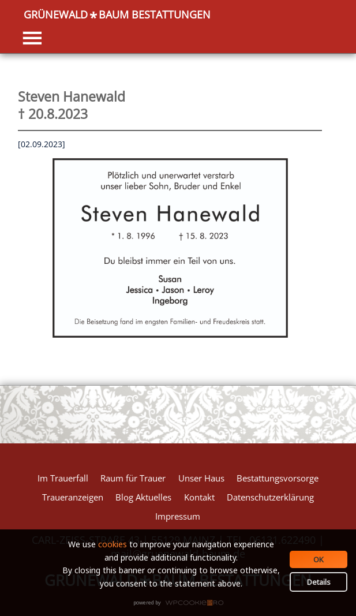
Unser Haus (201, 478)
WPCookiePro (181, 603)
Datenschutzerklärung (270, 497)
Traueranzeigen (72, 497)
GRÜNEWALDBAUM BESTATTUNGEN (117, 15)
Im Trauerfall (63, 478)
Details (319, 582)
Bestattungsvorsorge (277, 478)
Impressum (177, 516)
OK (318, 559)
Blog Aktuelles (143, 497)
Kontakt (199, 497)
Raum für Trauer (133, 478)
